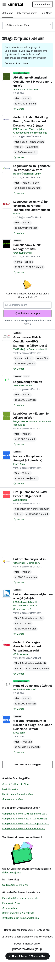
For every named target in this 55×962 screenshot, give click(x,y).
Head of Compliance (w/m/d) (32, 685)
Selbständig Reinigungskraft (18, 913)
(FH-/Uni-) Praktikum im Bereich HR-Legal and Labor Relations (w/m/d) (32, 725)
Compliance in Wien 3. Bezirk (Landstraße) (24, 818)
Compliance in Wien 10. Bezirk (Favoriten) (23, 828)
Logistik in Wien (10, 789)
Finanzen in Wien (11, 903)
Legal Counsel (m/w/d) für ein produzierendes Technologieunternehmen (31, 206)
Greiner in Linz (9, 908)
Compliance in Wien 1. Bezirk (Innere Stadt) (24, 813)
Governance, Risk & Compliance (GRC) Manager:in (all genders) (30, 341)
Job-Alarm (46, 13)
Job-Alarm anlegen (27, 313)
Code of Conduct (43, 936)
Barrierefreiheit (24, 936)
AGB (48, 930)
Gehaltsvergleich (11, 872)
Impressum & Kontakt (33, 930)
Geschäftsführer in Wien (15, 784)
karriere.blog (10, 879)
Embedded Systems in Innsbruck (20, 898)
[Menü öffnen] (4, 4)
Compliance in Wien (12, 799)
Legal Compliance (18, 38)
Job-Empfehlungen (27, 13)
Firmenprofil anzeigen (16, 63)
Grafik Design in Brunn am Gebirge (20, 918)
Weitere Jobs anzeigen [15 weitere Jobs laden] (28, 764)
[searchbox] (27, 25)
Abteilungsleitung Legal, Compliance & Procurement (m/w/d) (32, 81)
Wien (41, 38)
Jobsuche (7, 13)
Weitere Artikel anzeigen (15, 885)
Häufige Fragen (12, 930)
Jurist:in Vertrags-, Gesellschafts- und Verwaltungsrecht (27, 646)
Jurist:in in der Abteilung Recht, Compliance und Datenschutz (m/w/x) (30, 121)
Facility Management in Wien (17, 794)
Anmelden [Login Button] (42, 4)
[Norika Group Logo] (27, 950)
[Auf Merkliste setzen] (18, 109)
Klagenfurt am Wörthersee (29, 508)
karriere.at (35, 892)
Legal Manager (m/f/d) (28, 382)
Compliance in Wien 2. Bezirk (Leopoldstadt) (25, 823)
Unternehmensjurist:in (29, 559)
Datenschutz (9, 936)
